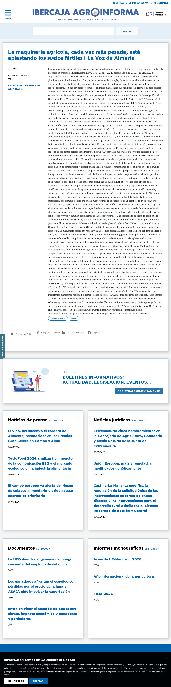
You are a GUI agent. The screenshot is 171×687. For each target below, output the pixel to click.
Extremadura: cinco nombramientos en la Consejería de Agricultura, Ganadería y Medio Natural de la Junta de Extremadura (128, 438)
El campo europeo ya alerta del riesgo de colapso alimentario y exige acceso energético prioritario (40, 490)
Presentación (2, 346)
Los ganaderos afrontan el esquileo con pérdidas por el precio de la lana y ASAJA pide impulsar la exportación (42, 586)
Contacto (120, 2)
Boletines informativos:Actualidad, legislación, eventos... (107, 379)
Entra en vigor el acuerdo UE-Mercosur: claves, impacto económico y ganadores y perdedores (42, 613)
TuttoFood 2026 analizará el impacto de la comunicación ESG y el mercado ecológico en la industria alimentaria (40, 463)
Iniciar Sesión (138, 2)
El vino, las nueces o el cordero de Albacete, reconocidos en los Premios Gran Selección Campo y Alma (40, 435)
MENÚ (8, 18)
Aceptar (38, 680)
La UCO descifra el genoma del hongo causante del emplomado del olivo (40, 561)
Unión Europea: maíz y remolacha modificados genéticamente (123, 466)
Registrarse (160, 2)
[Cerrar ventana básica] (166, 658)
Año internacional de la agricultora (124, 576)
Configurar (16, 680)
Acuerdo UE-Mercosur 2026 (117, 558)
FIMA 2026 (103, 593)
